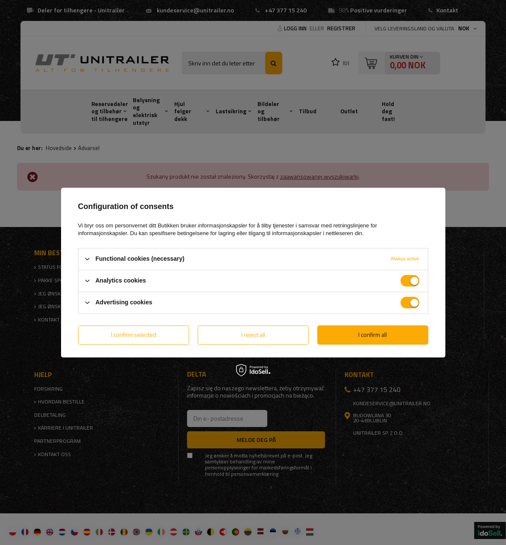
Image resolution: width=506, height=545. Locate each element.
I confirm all (372, 334)
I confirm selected (133, 334)
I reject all (253, 334)
